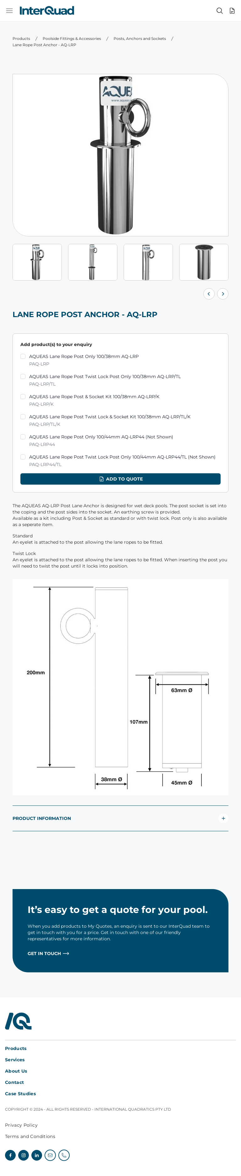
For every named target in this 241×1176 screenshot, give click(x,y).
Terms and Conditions (30, 1136)
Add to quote (121, 479)
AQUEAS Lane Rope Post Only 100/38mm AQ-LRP (84, 361)
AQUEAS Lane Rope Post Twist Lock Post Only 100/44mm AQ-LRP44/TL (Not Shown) (122, 461)
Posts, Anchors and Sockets (140, 38)
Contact (14, 1082)
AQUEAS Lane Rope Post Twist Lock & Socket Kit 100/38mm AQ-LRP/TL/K (109, 421)
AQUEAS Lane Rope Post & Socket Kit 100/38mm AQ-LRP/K (94, 401)
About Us (16, 1071)
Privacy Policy (21, 1125)
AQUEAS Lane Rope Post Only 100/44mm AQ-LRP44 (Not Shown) (101, 441)
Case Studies (20, 1093)
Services (15, 1060)
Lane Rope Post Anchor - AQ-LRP (44, 44)
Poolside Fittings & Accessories (72, 38)
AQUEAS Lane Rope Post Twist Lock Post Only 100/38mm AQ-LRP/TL (105, 381)
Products (21, 38)
